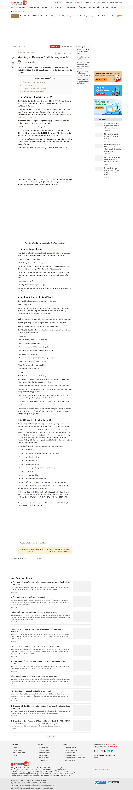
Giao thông (83, 16)
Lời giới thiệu (16, 747)
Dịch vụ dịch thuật (44, 755)
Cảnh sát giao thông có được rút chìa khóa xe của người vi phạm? (35, 676)
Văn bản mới (20, 7)
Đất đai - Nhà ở (32, 16)
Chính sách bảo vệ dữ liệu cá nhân (75, 757)
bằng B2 (56, 253)
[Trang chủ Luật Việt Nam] (19, 2)
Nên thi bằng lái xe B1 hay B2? (83, 58)
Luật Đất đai (38, 788)
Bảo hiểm (41, 16)
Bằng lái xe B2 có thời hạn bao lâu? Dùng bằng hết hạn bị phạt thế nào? (83, 65)
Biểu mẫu (75, 16)
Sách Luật (109, 16)
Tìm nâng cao (67, 46)
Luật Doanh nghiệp (28, 788)
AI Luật (105, 7)
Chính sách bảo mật (70, 755)
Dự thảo (45, 7)
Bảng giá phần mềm (70, 747)
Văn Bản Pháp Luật (16, 788)
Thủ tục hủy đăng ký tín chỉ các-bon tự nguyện (28, 597)
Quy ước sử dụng (70, 752)
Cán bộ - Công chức (52, 16)
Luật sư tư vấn (94, 7)
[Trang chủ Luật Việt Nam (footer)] (20, 766)
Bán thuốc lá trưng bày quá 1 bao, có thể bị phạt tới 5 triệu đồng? (35, 646)
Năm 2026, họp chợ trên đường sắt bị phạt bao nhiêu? (31, 691)
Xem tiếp (51, 736)
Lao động (62, 16)
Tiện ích (113, 7)
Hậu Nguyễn (31, 62)
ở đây (42, 492)
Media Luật (101, 16)
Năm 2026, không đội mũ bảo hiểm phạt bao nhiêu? (111, 136)
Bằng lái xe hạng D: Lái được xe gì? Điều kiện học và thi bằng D (83, 73)
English (101, 2)
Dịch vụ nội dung (44, 757)
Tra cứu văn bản (33, 7)
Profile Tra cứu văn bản (19, 752)
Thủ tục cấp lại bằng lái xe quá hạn (33, 543)
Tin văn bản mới (56, 7)
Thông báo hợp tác (70, 760)
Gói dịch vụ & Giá (90, 2)
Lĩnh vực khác (92, 16)
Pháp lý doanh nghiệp (45, 752)
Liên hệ (15, 755)
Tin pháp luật (70, 7)
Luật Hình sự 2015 (49, 788)
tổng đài (31, 551)
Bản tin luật (82, 7)
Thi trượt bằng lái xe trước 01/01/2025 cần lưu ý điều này (83, 81)
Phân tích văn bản (44, 750)
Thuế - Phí (23, 16)
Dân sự (69, 16)
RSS (119, 16)
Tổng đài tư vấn (43, 760)
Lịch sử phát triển (18, 750)
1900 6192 (23, 549)
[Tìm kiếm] (55, 46)
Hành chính (15, 16)
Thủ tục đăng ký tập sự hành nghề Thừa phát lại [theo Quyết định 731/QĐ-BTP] (40, 721)
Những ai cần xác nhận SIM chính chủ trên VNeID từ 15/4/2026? (34, 612)
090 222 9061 (52, 549)
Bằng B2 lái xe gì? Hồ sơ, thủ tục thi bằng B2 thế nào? (83, 51)
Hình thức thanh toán (71, 750)
